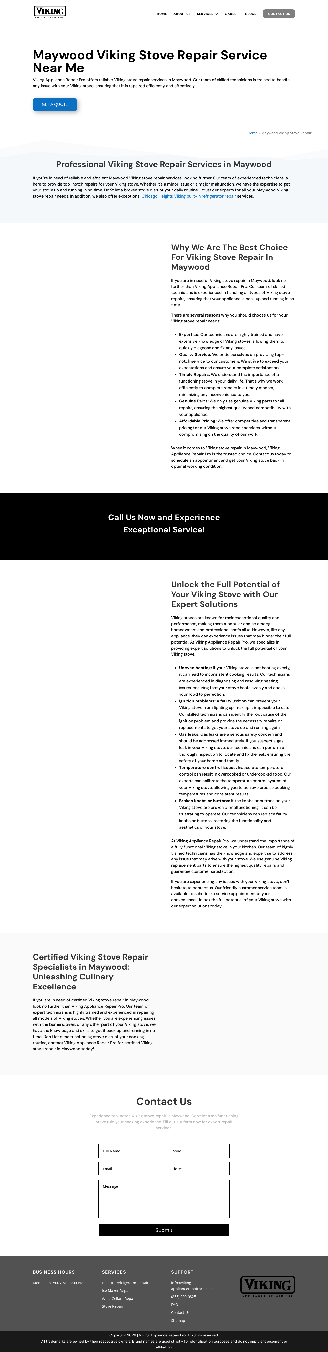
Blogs (251, 14)
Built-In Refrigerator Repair (125, 1282)
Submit (164, 1230)
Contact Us (279, 14)
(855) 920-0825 (183, 1296)
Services (205, 14)
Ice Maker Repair (116, 1290)
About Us (182, 14)
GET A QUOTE (55, 104)
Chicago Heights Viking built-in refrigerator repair (189, 196)
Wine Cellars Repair (119, 1298)
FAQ (174, 1304)
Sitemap (178, 1320)
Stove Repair (113, 1306)
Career (232, 14)
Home (162, 14)
